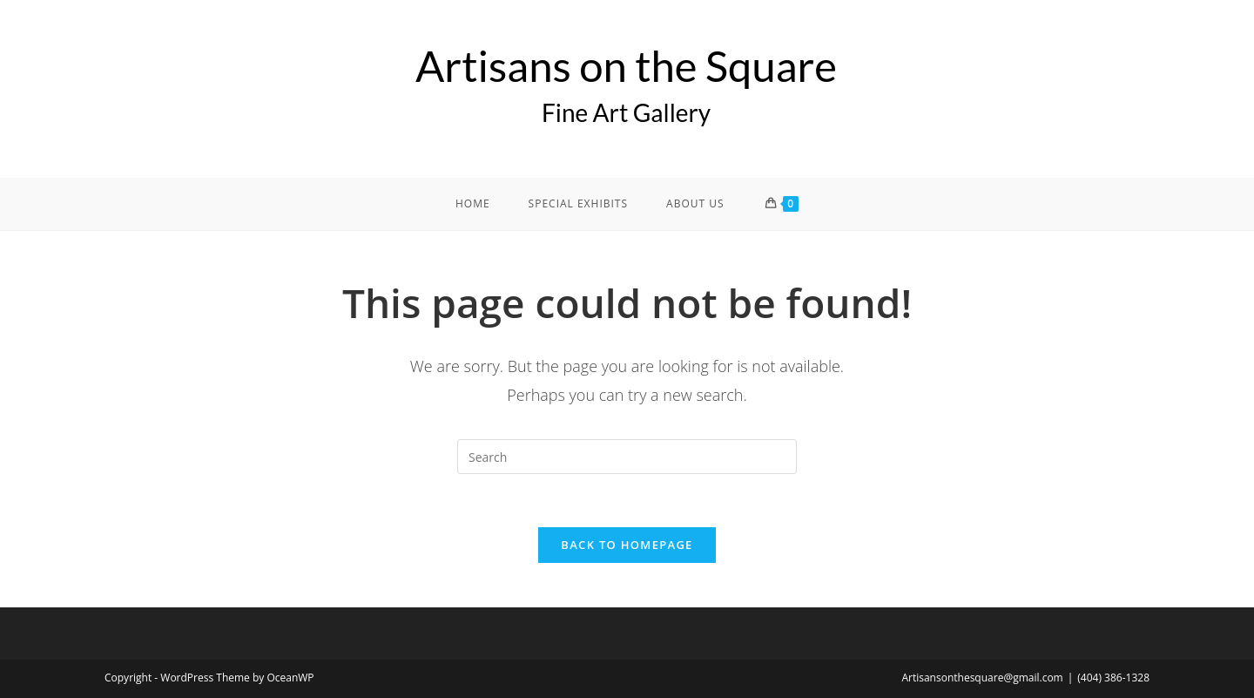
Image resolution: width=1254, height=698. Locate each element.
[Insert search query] (627, 456)
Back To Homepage (626, 544)
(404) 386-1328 (1113, 677)
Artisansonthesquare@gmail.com (981, 677)
